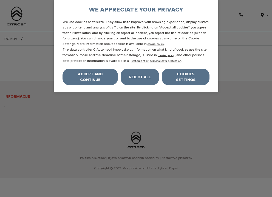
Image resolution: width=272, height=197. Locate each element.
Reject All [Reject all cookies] (140, 77)
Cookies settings (185, 77)
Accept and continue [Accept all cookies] (90, 77)
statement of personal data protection (156, 61)
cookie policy (156, 44)
